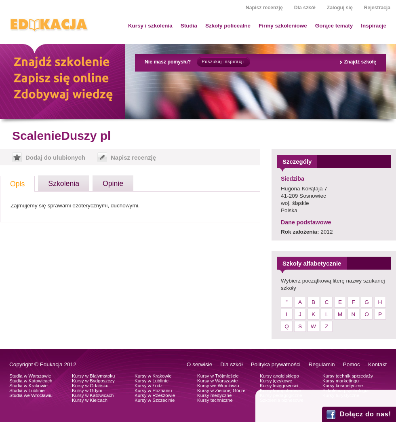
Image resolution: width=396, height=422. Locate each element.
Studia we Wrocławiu (31, 395)
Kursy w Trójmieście (218, 375)
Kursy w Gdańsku (90, 385)
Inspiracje (373, 26)
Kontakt (377, 364)
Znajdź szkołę (360, 62)
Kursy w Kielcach (89, 400)
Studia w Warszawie (30, 375)
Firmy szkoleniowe (283, 26)
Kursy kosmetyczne (342, 385)
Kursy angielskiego (279, 375)
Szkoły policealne (228, 26)
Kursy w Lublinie (152, 380)
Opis (17, 184)
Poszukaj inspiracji (223, 61)
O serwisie (199, 364)
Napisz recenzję (264, 8)
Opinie (113, 183)
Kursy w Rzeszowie (155, 395)
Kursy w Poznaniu (153, 390)
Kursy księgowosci (279, 385)
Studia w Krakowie (28, 385)
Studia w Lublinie (26, 390)
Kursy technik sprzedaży (347, 375)
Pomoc (351, 364)
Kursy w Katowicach (93, 395)
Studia (189, 26)
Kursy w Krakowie (153, 375)
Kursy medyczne (214, 395)
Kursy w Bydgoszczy (93, 380)
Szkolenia (63, 183)
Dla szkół (305, 8)
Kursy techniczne (215, 400)
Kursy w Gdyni (87, 390)
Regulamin (322, 364)
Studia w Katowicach (31, 380)
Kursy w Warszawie (217, 380)
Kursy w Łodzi (149, 385)
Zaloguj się (340, 8)
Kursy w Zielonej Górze (221, 390)
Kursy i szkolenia (150, 26)
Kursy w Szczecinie (155, 400)
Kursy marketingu (340, 380)
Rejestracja (377, 8)
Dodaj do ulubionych (55, 157)
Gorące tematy (334, 26)
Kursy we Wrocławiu (218, 385)
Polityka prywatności (275, 364)
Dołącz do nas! (365, 414)
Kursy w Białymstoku (93, 375)
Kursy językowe (276, 380)
